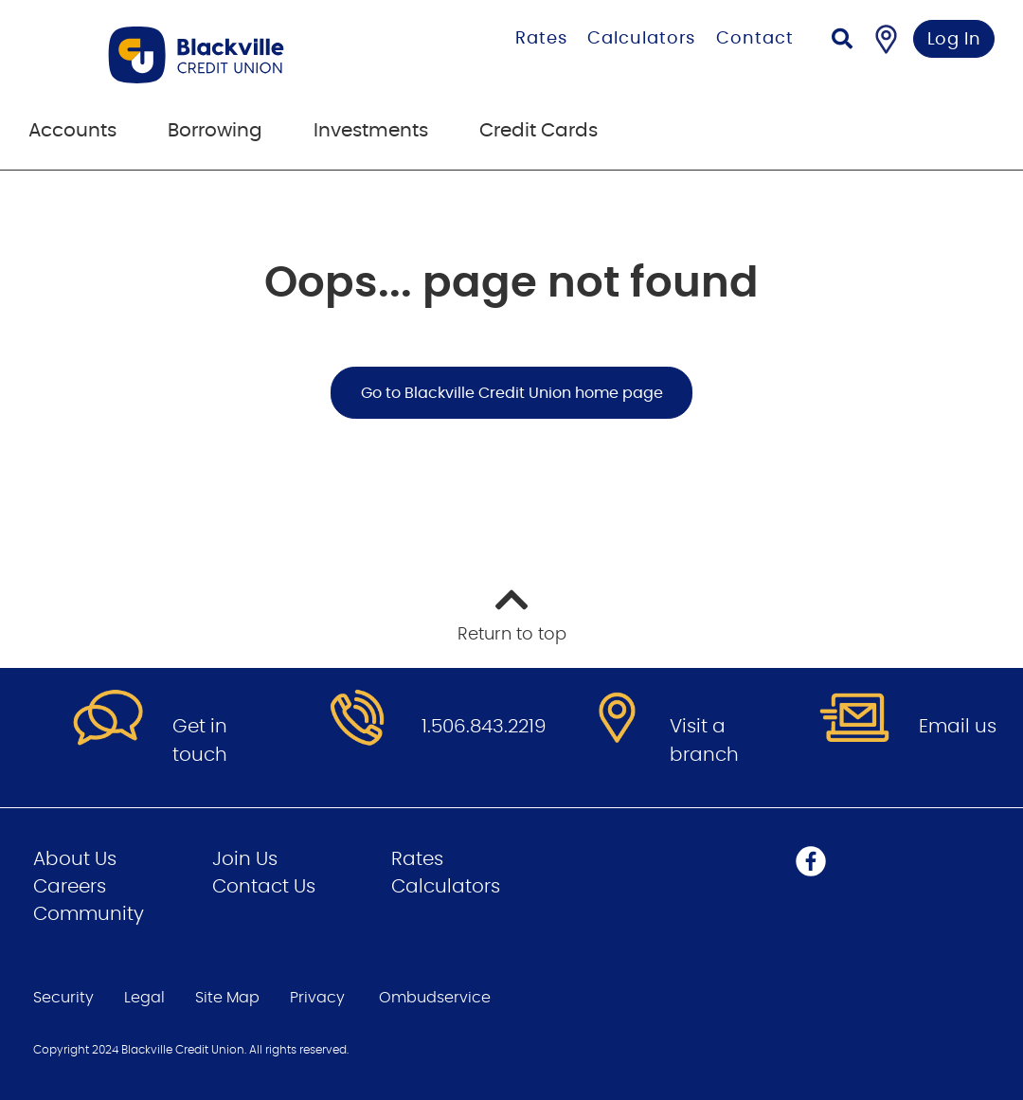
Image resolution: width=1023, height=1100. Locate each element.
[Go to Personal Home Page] (231, 55)
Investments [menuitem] (371, 130)
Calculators (641, 38)
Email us (957, 726)
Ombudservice (435, 997)
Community (88, 914)
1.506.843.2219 (484, 726)
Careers (69, 886)
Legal (144, 997)
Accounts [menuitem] (72, 130)
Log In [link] (954, 39)
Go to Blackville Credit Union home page (512, 393)
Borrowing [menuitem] (215, 130)
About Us (75, 859)
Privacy (317, 997)
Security (63, 997)
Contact (754, 38)
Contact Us (263, 886)
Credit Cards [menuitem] (538, 130)
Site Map (227, 997)
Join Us (245, 859)
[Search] (842, 41)
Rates (541, 38)
